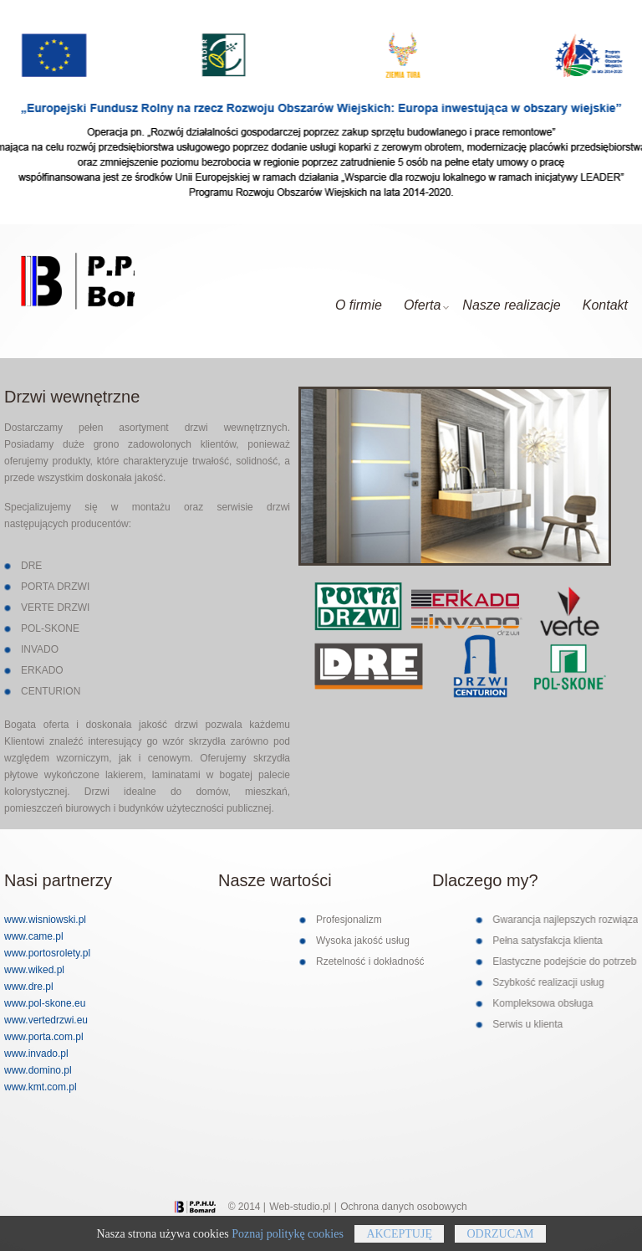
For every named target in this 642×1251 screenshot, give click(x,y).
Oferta (426, 305)
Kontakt (605, 305)
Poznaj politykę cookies (288, 1243)
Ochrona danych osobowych (403, 1207)
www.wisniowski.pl (45, 919)
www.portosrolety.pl (47, 953)
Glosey (69, 285)
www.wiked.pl (34, 970)
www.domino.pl (38, 1070)
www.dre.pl (29, 986)
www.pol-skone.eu (44, 1003)
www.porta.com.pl (44, 1037)
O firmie (358, 305)
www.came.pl (34, 936)
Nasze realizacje (511, 305)
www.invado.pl (36, 1053)
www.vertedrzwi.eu (46, 1020)
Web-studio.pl (299, 1207)
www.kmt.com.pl (40, 1087)
